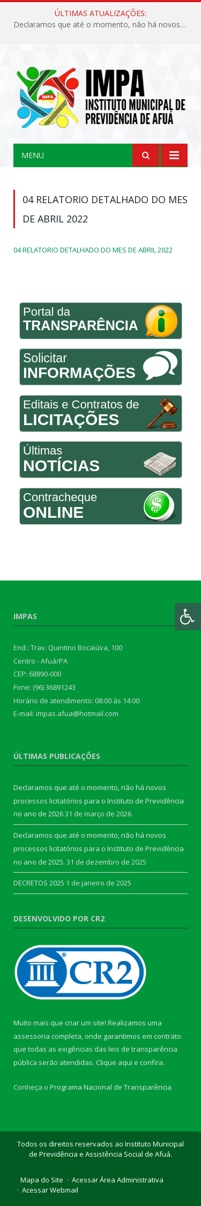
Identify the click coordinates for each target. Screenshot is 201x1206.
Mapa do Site (41, 1180)
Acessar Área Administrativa (117, 1180)
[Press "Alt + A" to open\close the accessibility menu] (188, 616)
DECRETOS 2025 (38, 883)
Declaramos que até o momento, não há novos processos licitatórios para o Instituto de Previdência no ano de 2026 (103, 24)
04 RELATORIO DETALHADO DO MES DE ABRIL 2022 (93, 250)
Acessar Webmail (50, 1190)
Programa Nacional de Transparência (111, 1087)
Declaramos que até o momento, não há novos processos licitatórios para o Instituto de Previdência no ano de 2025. (98, 848)
